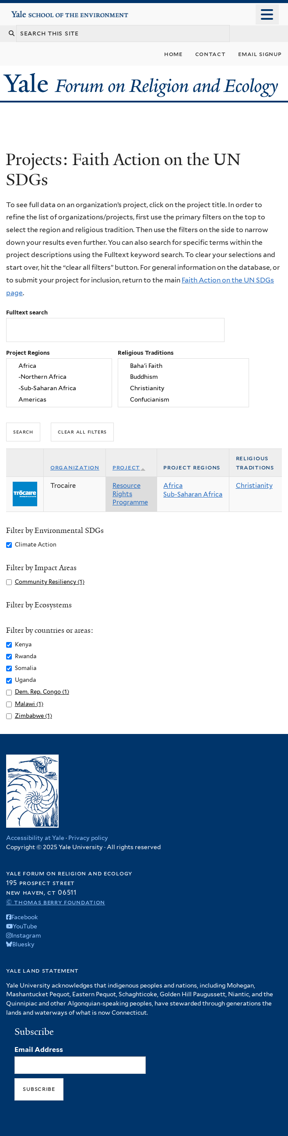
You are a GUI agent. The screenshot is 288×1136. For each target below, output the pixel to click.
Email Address (38, 1049)
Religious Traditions (146, 352)
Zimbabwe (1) (33, 716)
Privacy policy (88, 837)
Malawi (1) (29, 704)
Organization (74, 467)
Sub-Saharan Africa (192, 494)
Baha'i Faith (183, 365)
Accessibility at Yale (35, 837)
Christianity (183, 388)
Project (129, 467)
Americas (59, 400)
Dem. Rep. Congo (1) (42, 691)
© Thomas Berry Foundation (55, 902)
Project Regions (28, 352)
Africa (59, 365)
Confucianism (183, 400)
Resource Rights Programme (130, 494)
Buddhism (183, 377)
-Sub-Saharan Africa (59, 388)
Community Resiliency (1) (49, 582)
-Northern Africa (59, 377)
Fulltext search (27, 312)
